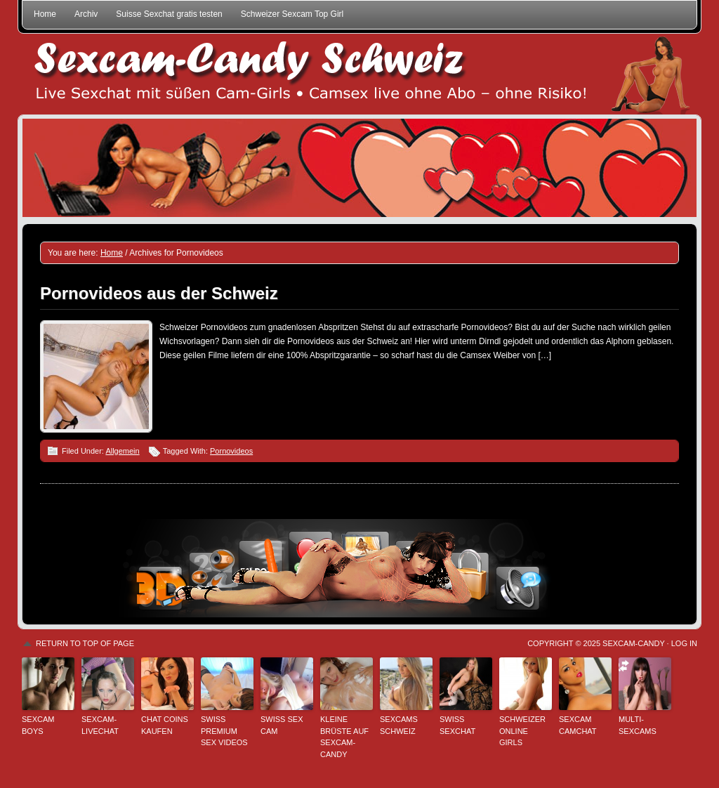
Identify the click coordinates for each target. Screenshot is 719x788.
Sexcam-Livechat (100, 725)
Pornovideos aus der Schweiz (159, 293)
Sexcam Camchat (578, 725)
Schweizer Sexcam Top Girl (292, 14)
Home (45, 14)
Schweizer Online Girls (522, 731)
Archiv (86, 14)
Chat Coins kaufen (164, 725)
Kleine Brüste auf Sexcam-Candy (344, 737)
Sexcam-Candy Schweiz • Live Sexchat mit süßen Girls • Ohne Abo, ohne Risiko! (359, 74)
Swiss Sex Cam (281, 725)
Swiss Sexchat (457, 725)
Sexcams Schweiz (399, 725)
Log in (684, 643)
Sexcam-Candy (633, 643)
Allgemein (122, 451)
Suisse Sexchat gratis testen (169, 14)
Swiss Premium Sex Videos (224, 731)
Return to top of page (85, 643)
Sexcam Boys (38, 725)
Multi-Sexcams (638, 725)
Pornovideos (231, 451)
